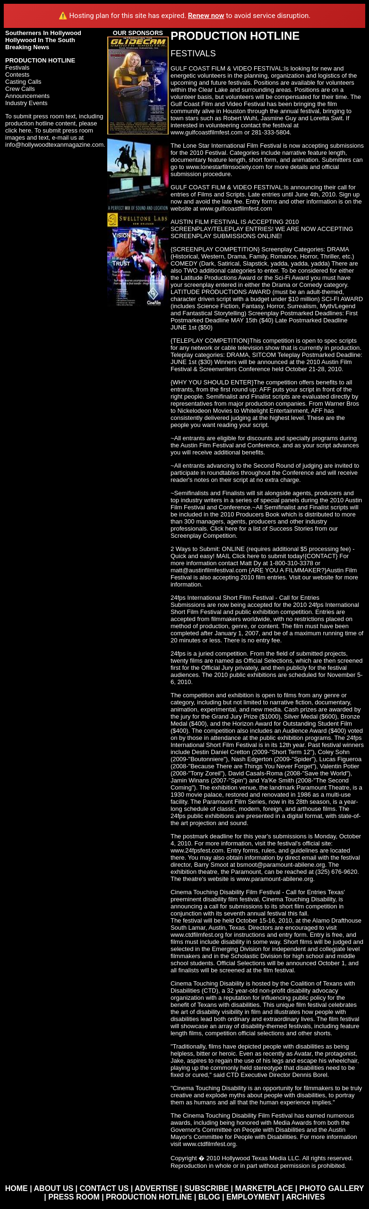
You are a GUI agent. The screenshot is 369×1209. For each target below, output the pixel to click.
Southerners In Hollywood (43, 32)
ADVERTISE (156, 1188)
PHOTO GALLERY (332, 1188)
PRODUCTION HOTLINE (149, 1197)
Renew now (206, 15)
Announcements (27, 95)
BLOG (209, 1197)
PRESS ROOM (73, 1197)
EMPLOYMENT (253, 1197)
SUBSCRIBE (206, 1188)
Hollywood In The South (40, 40)
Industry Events (26, 103)
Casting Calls (23, 81)
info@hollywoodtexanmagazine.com (54, 144)
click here (18, 130)
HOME (16, 1188)
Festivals (17, 67)
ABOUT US (54, 1188)
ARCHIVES (305, 1197)
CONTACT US (104, 1188)
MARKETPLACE (264, 1188)
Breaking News (27, 47)
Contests (17, 74)
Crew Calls (20, 88)
